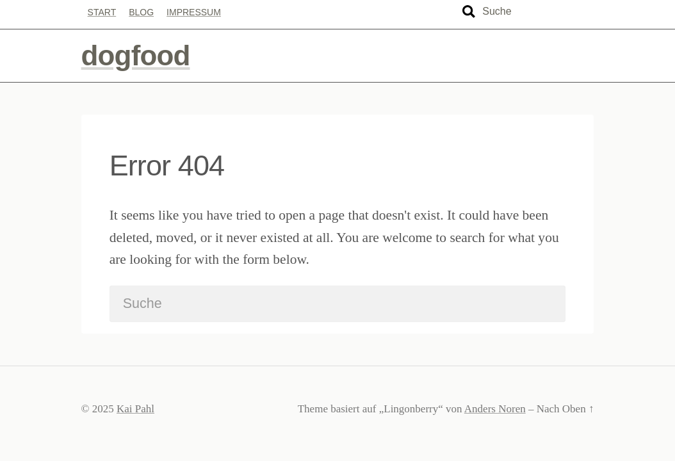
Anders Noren (495, 409)
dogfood (135, 55)
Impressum (194, 12)
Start (102, 12)
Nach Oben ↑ (565, 409)
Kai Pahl (135, 409)
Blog (141, 12)
